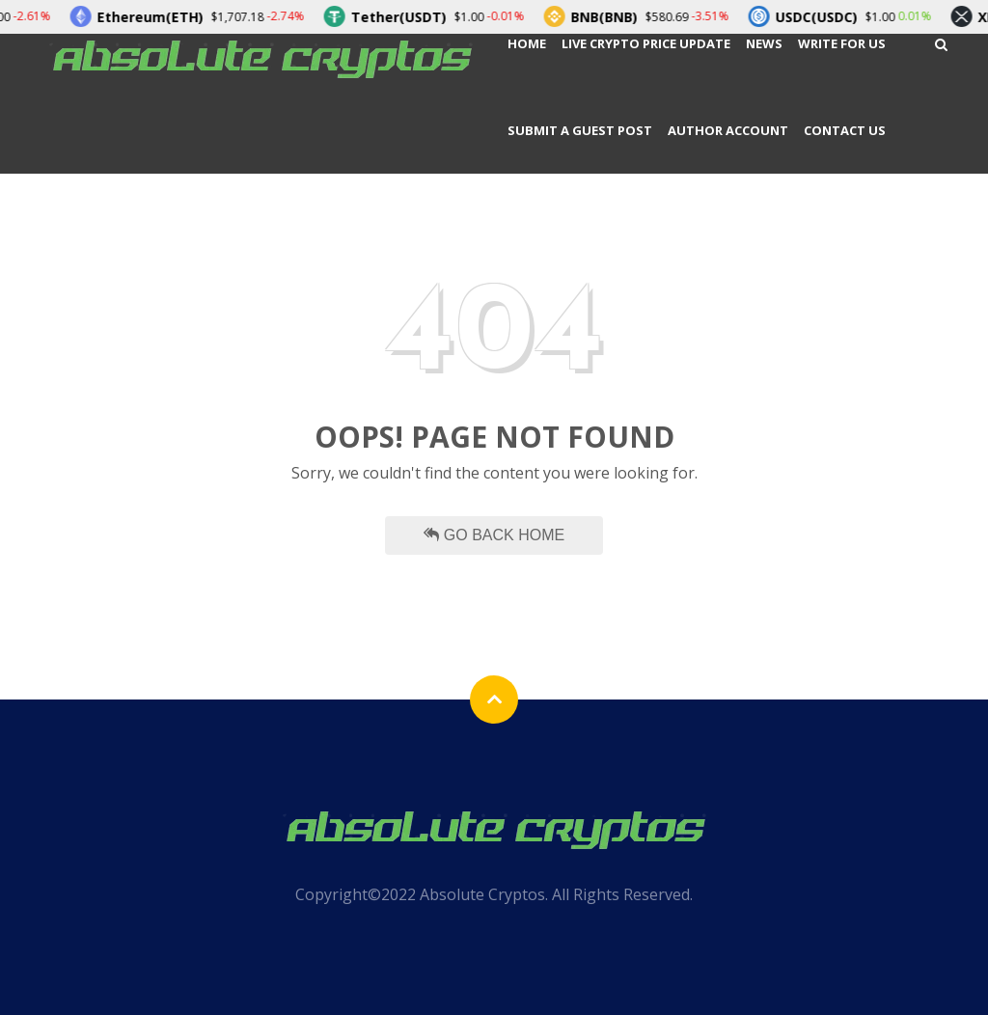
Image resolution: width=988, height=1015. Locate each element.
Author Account (728, 130)
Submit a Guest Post (580, 130)
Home (527, 43)
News (764, 43)
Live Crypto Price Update (646, 43)
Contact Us (845, 130)
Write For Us (842, 43)
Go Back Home (494, 535)
